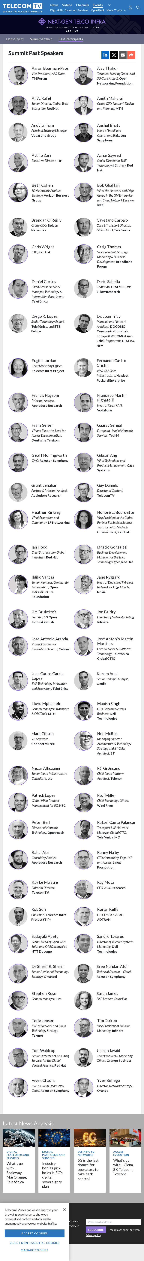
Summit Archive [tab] (41, 39)
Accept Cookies (34, 1233)
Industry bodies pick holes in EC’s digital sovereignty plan (52, 1175)
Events (98, 5)
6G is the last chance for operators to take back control (88, 1169)
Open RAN (97, 10)
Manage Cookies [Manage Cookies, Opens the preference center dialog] (34, 1250)
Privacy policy (93, 1235)
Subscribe (96, 1229)
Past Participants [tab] (70, 39)
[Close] (64, 1209)
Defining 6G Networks (86, 1153)
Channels (82, 5)
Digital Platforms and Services (69, 10)
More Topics (116, 10)
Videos (67, 5)
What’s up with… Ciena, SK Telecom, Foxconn (123, 1167)
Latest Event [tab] (15, 39)
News (54, 5)
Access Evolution (121, 1153)
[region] (34, 1232)
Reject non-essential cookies (34, 1242)
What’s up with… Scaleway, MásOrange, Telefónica (17, 1172)
